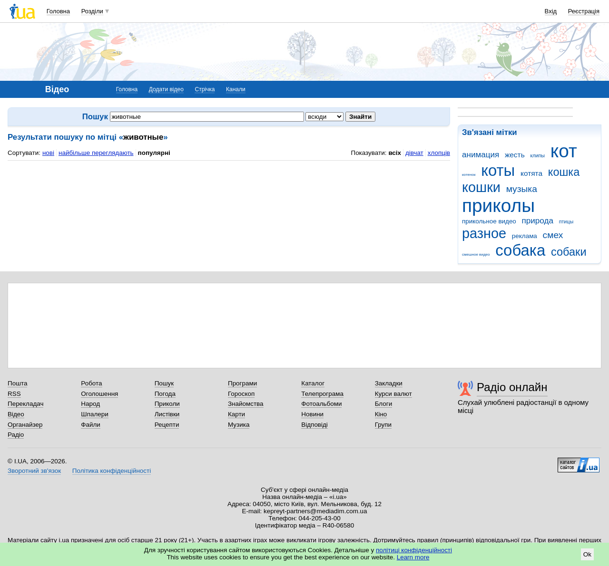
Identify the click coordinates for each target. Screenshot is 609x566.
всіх (394, 152)
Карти (236, 414)
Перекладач (25, 403)
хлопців (439, 152)
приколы (498, 205)
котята (531, 173)
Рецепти (167, 424)
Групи (383, 424)
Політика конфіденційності (111, 470)
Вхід (551, 11)
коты (498, 170)
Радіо (16, 434)
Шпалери (94, 414)
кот (563, 151)
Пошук (164, 383)
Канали (236, 89)
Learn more (413, 557)
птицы (566, 221)
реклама (524, 236)
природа (537, 220)
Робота (91, 383)
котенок (468, 175)
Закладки (389, 383)
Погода (165, 393)
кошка (564, 172)
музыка (521, 189)
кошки (481, 187)
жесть (515, 155)
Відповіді (314, 424)
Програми (242, 383)
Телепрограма (322, 393)
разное (484, 233)
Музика (238, 424)
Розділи (92, 11)
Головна (58, 11)
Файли (90, 424)
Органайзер (25, 424)
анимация (480, 154)
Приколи (167, 403)
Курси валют (393, 393)
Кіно (381, 414)
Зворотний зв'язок (34, 470)
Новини (312, 414)
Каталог (312, 383)
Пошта (17, 383)
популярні (154, 152)
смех (553, 235)
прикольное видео (489, 221)
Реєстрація (583, 11)
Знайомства (246, 403)
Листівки (167, 414)
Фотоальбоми (321, 403)
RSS (14, 393)
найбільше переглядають (96, 152)
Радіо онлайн (512, 387)
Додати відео (166, 89)
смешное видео (476, 254)
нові (48, 152)
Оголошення (99, 393)
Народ (90, 403)
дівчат (414, 152)
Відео (16, 414)
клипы (537, 155)
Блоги (384, 403)
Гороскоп (241, 393)
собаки (569, 252)
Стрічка (205, 89)
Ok (587, 554)
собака (520, 250)
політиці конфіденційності (414, 550)
